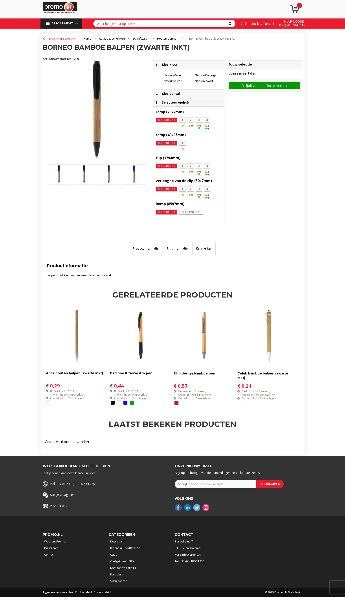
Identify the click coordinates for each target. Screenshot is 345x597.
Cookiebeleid (83, 592)
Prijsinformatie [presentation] (177, 248)
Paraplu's (116, 574)
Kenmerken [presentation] (204, 248)
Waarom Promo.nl (56, 541)
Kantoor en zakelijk (123, 568)
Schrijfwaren (140, 38)
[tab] (145, 248)
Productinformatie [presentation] (146, 248)
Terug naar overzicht (61, 39)
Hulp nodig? (294, 21)
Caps (113, 555)
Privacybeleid (102, 592)
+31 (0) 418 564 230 (290, 25)
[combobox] (160, 23)
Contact (49, 555)
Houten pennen (167, 38)
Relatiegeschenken (112, 38)
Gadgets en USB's (122, 561)
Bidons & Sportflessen (125, 548)
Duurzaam (51, 548)
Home (87, 38)
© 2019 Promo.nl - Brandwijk (282, 592)
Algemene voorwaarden (58, 592)
